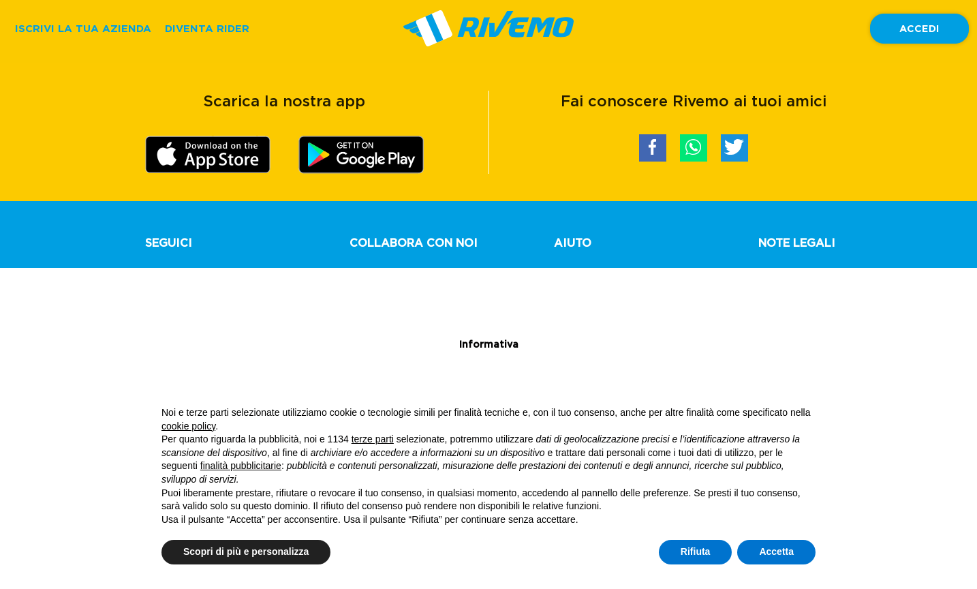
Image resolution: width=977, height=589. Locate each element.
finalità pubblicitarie (240, 465)
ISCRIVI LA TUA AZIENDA (83, 28)
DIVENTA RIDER (207, 28)
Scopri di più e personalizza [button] (246, 551)
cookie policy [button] (188, 426)
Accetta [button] (776, 551)
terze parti (373, 439)
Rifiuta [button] (696, 551)
